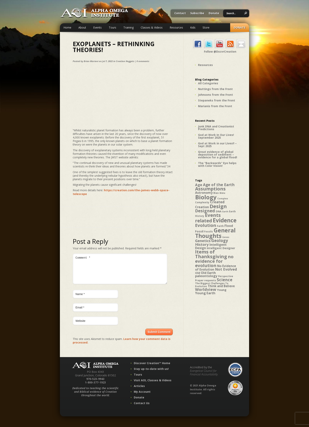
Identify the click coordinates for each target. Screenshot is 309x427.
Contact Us (142, 408)
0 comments (143, 61)
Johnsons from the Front (215, 95)
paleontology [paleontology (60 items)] (206, 276)
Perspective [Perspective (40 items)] (225, 276)
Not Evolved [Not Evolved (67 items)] (226, 269)
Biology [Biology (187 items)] (206, 197)
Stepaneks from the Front (216, 100)
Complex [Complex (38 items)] (222, 198)
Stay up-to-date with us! (151, 373)
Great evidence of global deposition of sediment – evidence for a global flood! (217, 154)
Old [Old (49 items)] (197, 273)
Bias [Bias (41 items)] (216, 193)
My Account (142, 396)
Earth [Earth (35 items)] (225, 211)
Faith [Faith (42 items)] (220, 226)
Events (97, 27)
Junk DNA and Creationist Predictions (216, 127)
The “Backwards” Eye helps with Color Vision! (217, 164)
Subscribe (197, 13)
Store (206, 27)
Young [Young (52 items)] (221, 290)
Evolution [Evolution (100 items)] (205, 225)
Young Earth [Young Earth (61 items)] (205, 293)
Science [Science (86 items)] (224, 279)
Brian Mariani (91, 61)
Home (67, 27)
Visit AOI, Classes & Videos (152, 385)
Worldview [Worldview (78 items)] (205, 289)
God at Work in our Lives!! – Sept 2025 (217, 144)
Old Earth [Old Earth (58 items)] (208, 273)
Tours (112, 27)
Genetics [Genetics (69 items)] (202, 240)
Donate (214, 13)
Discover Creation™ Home (152, 368)
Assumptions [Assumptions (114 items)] (210, 189)
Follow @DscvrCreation (220, 51)
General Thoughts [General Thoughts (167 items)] (215, 232)
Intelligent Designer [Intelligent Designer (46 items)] (221, 248)
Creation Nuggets (125, 61)
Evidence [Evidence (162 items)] (224, 220)
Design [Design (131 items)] (218, 206)
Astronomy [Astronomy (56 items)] (204, 192)
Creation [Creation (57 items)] (202, 207)
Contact (180, 13)
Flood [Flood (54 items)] (228, 226)
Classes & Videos (152, 27)
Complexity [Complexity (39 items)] (202, 202)
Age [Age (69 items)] (198, 184)
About (82, 27)
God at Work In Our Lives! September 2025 (216, 136)
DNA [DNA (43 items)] (219, 211)
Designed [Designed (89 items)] (205, 211)
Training (128, 27)
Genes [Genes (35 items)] (225, 237)
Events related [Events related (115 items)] (208, 218)
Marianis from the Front (215, 106)
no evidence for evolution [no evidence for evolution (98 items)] (214, 260)
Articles (139, 391)
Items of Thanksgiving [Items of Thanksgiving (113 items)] (211, 254)
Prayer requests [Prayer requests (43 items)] (205, 280)
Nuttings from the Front (215, 89)
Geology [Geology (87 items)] (219, 240)
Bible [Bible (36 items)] (222, 192)
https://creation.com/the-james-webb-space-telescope (121, 192)
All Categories (208, 83)
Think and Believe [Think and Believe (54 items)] (221, 286)
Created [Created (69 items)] (217, 201)
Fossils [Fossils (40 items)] (208, 231)
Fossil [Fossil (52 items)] (199, 231)
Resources (176, 27)
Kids (192, 27)
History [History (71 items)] (202, 244)
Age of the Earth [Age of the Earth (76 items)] (219, 184)
